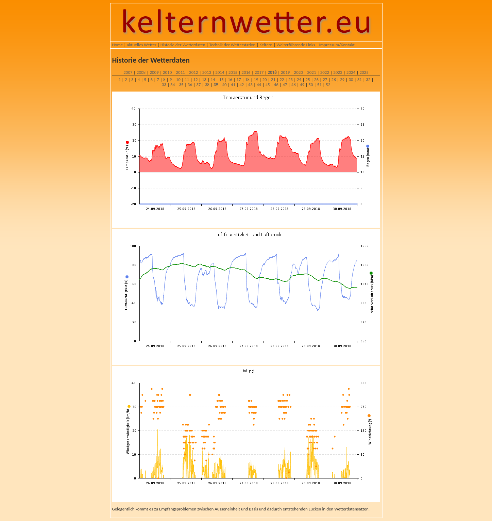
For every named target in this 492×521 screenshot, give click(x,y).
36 (190, 84)
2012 (193, 72)
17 (238, 79)
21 (273, 79)
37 (198, 84)
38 (207, 84)
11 (187, 79)
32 (368, 79)
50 (310, 84)
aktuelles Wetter (141, 44)
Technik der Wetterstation (232, 44)
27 (325, 79)
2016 (245, 72)
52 (328, 84)
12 (195, 79)
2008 (141, 72)
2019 (285, 72)
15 (221, 79)
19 (256, 79)
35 (181, 84)
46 (276, 84)
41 (233, 84)
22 (281, 79)
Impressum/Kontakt (336, 44)
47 (285, 84)
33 (164, 84)
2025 (363, 72)
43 (250, 84)
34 (172, 84)
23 (290, 79)
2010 (167, 72)
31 (359, 79)
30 (351, 79)
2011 (180, 72)
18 (247, 79)
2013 (206, 72)
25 (307, 79)
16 (230, 79)
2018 (272, 72)
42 (241, 84)
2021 (311, 72)
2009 (154, 72)
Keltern (265, 44)
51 (319, 84)
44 (259, 84)
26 (316, 79)
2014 (219, 72)
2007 (127, 72)
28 (334, 79)
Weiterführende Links (295, 44)
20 (264, 79)
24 (299, 79)
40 (224, 84)
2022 (324, 72)
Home (117, 44)
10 (178, 79)
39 (216, 84)
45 (267, 84)
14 (212, 79)
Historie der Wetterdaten (182, 44)
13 (204, 79)
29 (342, 79)
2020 (298, 72)
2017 (259, 72)
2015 (232, 72)
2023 (337, 72)
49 (302, 84)
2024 (350, 72)
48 (293, 84)
